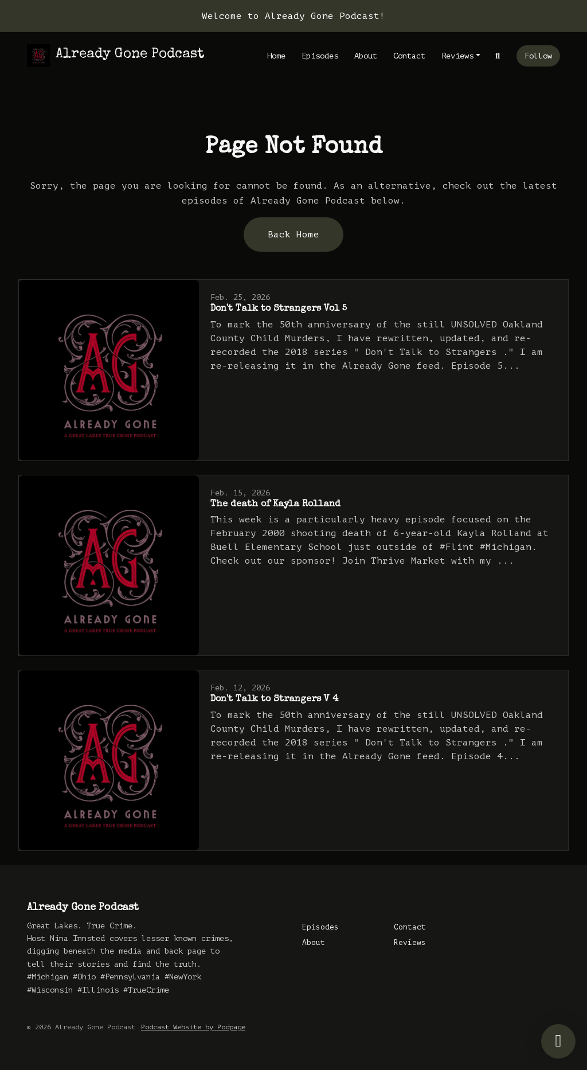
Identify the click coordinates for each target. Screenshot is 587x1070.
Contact (409, 56)
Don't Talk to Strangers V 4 (274, 699)
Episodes (320, 56)
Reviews (457, 56)
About (365, 56)
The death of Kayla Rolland (275, 504)
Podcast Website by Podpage (193, 1027)
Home (276, 56)
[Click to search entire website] (498, 56)
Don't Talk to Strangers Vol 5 (278, 309)
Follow (538, 56)
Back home (293, 234)
